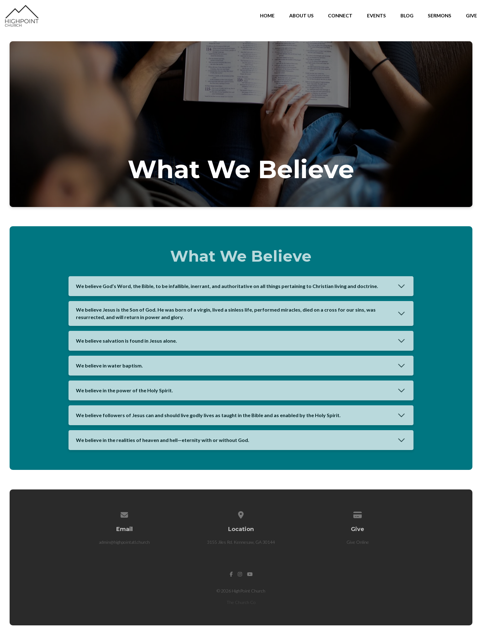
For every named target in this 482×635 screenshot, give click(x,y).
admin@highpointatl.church (124, 542)
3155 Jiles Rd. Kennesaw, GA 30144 (241, 542)
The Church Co (241, 602)
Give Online (358, 542)
